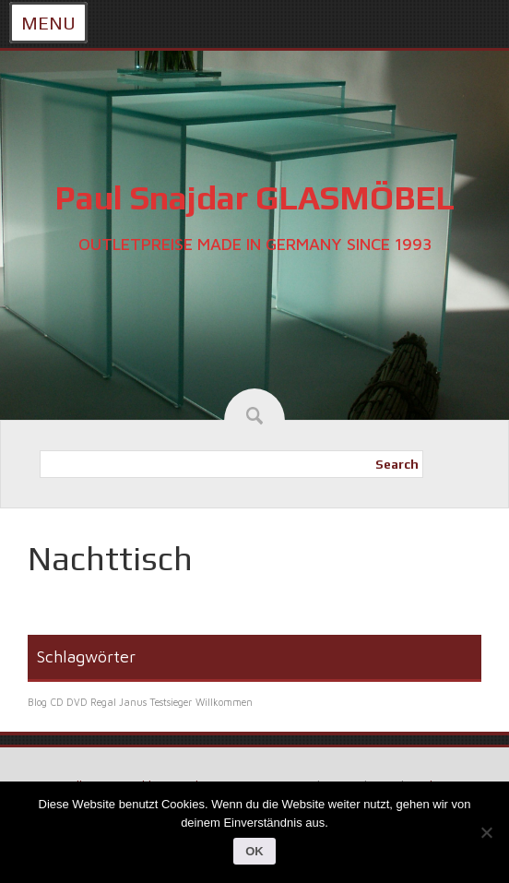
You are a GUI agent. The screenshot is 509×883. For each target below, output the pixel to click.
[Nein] (486, 832)
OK (254, 851)
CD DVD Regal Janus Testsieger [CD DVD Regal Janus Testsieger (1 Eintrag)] (121, 702)
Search (397, 464)
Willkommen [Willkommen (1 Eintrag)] (224, 702)
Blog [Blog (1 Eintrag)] (37, 702)
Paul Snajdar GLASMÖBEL (254, 197)
